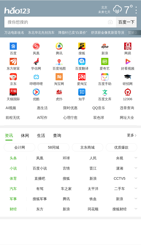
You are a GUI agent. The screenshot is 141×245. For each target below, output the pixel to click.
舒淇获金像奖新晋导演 (107, 32)
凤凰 (36, 53)
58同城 (53, 147)
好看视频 (127, 68)
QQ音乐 (98, 108)
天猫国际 (13, 99)
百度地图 (59, 68)
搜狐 (82, 53)
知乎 (82, 99)
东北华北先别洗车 (41, 32)
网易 (127, 53)
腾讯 (59, 53)
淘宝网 (59, 83)
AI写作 (42, 117)
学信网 (36, 68)
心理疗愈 (70, 117)
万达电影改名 (14, 32)
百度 (13, 53)
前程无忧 (13, 117)
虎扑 (59, 99)
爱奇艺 (105, 68)
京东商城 (87, 147)
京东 (13, 83)
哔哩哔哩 (36, 83)
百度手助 (104, 83)
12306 (127, 99)
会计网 (19, 147)
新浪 (104, 53)
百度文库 (104, 99)
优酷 (36, 99)
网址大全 (127, 117)
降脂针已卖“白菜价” (72, 32)
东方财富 (13, 68)
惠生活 (42, 108)
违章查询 (127, 108)
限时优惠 (70, 108)
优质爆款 (121, 147)
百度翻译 (81, 68)
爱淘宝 (82, 83)
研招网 (128, 83)
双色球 (98, 117)
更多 (130, 135)
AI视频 (11, 108)
